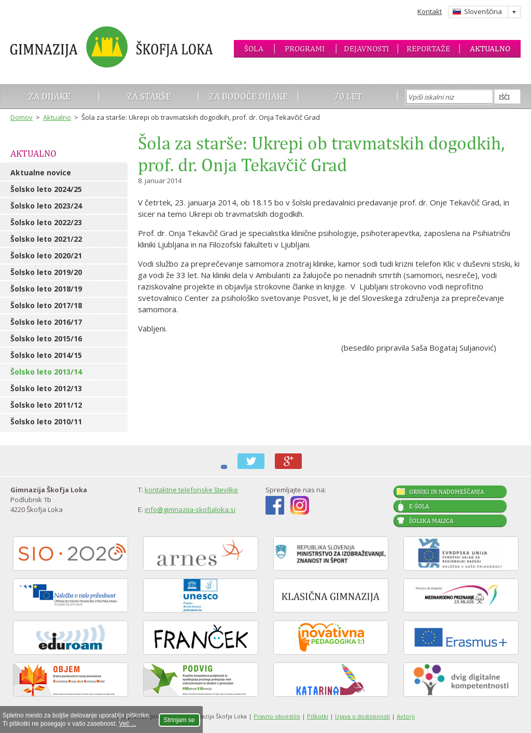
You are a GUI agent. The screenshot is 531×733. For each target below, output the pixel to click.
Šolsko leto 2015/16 (46, 338)
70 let (348, 96)
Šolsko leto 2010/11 (46, 421)
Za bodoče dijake (248, 96)
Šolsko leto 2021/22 (46, 239)
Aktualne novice (40, 172)
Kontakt (429, 11)
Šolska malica (431, 520)
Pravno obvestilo (277, 716)
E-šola (419, 506)
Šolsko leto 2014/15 (46, 355)
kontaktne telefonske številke (191, 489)
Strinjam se (179, 720)
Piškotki (317, 716)
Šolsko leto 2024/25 (46, 189)
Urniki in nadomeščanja (446, 491)
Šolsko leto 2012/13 (46, 388)
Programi (305, 48)
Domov (21, 117)
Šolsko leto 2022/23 (46, 222)
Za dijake (50, 96)
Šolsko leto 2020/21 (46, 255)
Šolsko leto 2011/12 (46, 405)
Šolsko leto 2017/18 (46, 305)
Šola (253, 48)
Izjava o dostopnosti (362, 716)
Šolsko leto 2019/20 (46, 272)
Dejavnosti (366, 48)
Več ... (127, 723)
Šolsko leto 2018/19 (46, 289)
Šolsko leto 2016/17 (46, 322)
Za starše (149, 96)
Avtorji (406, 716)
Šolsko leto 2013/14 (46, 372)
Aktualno (490, 48)
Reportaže (428, 48)
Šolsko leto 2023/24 (46, 206)
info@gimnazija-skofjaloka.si (190, 509)
